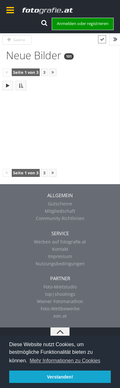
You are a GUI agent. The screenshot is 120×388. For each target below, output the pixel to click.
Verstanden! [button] (60, 376)
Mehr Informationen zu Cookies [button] (65, 360)
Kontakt (60, 249)
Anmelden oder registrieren (83, 23)
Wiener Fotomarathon (60, 301)
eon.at (60, 316)
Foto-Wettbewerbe (60, 309)
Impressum (60, 256)
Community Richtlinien (60, 218)
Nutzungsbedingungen (60, 264)
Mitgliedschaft (60, 211)
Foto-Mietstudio (60, 287)
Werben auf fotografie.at (60, 242)
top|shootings (60, 294)
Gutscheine (60, 204)
